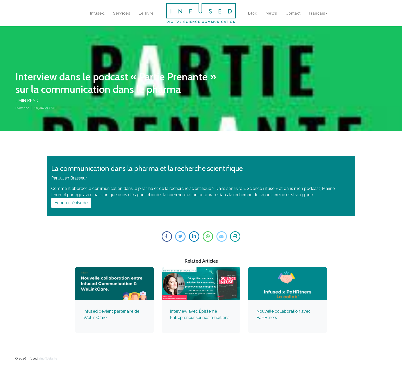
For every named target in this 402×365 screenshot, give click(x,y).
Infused (97, 13)
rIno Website (48, 358)
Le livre (146, 13)
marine (24, 108)
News (271, 13)
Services (121, 13)
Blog (253, 13)
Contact (293, 13)
